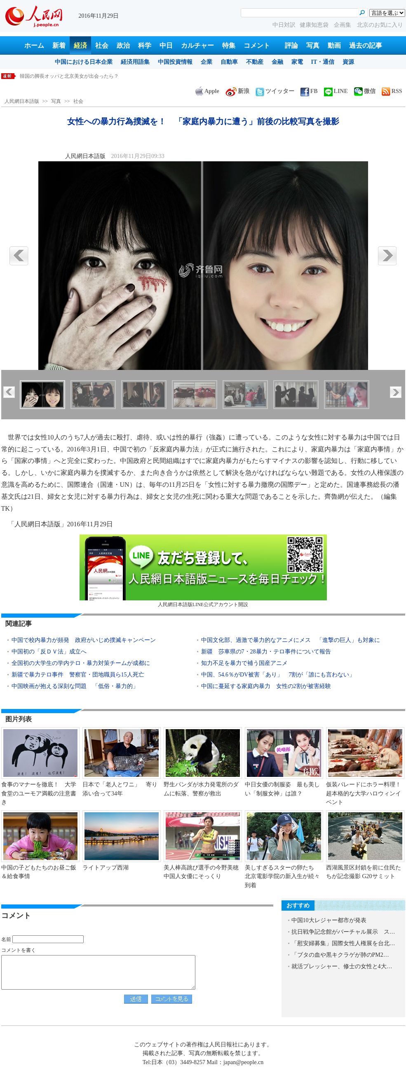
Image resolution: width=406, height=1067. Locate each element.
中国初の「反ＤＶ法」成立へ (49, 652)
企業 (206, 62)
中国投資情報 (175, 62)
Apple (207, 91)
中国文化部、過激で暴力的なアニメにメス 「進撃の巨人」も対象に (290, 640)
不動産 (254, 62)
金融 (277, 62)
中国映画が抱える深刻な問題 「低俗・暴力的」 (75, 686)
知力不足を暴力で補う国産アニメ (247, 663)
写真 (312, 45)
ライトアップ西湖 (105, 868)
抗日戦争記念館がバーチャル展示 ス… (343, 932)
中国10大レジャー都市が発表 (328, 920)
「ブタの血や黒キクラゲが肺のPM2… (340, 955)
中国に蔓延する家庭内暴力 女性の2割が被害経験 (266, 686)
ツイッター (275, 91)
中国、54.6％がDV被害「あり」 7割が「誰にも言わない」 (278, 675)
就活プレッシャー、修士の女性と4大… (341, 966)
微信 (364, 91)
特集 (228, 45)
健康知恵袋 (315, 25)
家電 (297, 62)
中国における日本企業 (84, 62)
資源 (348, 62)
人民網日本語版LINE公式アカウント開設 (203, 571)
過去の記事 (365, 45)
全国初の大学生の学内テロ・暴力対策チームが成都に (81, 663)
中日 (166, 45)
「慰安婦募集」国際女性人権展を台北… (343, 943)
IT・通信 (323, 62)
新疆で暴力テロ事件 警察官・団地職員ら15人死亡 (78, 675)
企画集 (343, 25)
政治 (123, 45)
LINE (336, 91)
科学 (144, 45)
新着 (59, 45)
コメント (257, 45)
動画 (334, 45)
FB (309, 91)
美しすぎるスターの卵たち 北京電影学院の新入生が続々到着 (282, 876)
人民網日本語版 (22, 101)
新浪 (237, 91)
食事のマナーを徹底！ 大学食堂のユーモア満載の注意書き (38, 793)
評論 (291, 45)
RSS (392, 91)
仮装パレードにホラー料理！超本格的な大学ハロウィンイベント (363, 793)
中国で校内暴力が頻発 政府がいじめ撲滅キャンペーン (84, 640)
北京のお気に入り (380, 25)
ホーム (34, 45)
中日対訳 (284, 25)
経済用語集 (135, 62)
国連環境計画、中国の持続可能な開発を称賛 (69, 76)
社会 (101, 45)
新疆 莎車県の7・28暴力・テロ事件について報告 (266, 652)
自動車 (229, 62)
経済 (80, 45)
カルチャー (197, 45)
